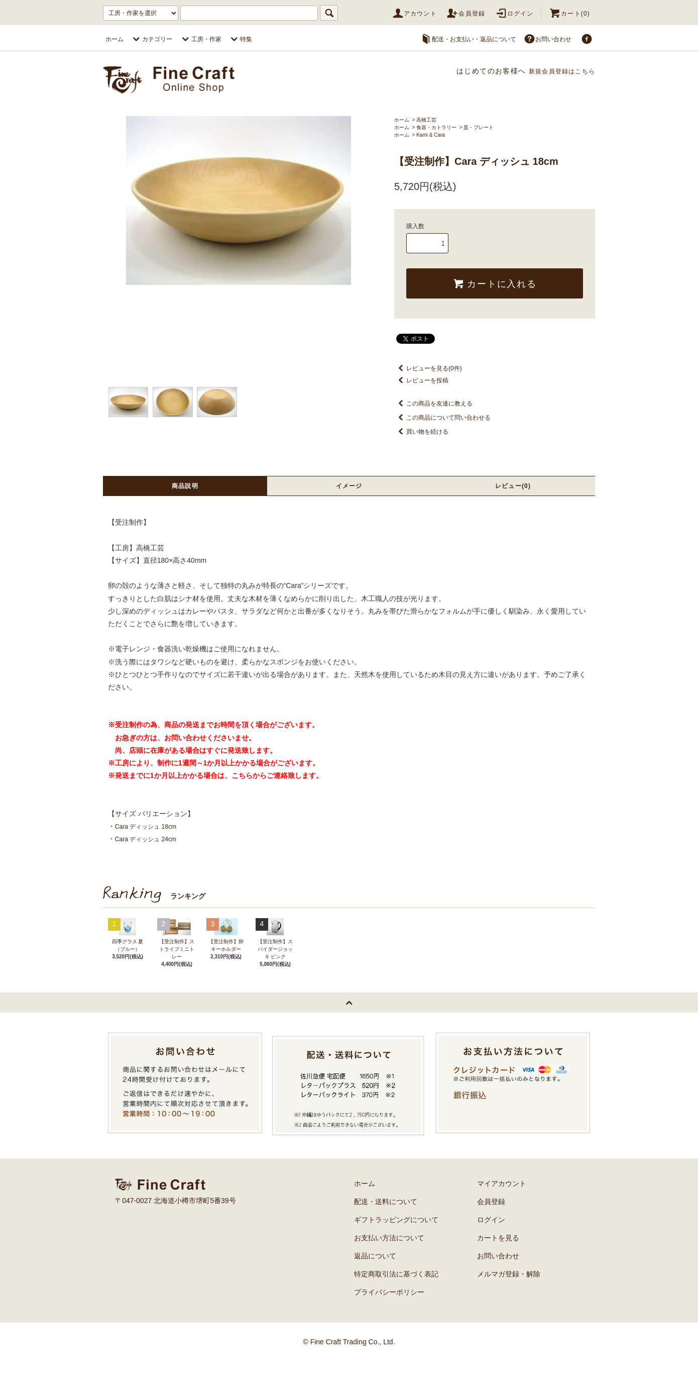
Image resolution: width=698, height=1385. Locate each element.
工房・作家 (200, 39)
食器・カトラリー (436, 127)
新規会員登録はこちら (556, 71)
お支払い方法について (389, 1262)
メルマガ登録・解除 (508, 1298)
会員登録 (465, 13)
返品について (375, 1280)
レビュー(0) (513, 486)
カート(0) (569, 13)
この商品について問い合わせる (442, 417)
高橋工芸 (426, 120)
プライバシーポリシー (389, 1316)
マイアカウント (501, 1208)
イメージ (349, 486)
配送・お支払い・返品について (468, 39)
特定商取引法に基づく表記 (396, 1298)
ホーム (114, 39)
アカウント (414, 13)
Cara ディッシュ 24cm (150, 840)
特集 (240, 39)
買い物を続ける (421, 431)
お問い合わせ (547, 39)
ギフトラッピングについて (396, 1244)
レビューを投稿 (421, 380)
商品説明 (185, 486)
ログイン (514, 13)
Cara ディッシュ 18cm (150, 828)
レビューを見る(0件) (428, 368)
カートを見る (498, 1262)
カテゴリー (151, 39)
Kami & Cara (430, 135)
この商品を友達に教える (433, 403)
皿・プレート (478, 127)
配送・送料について (385, 1226)
